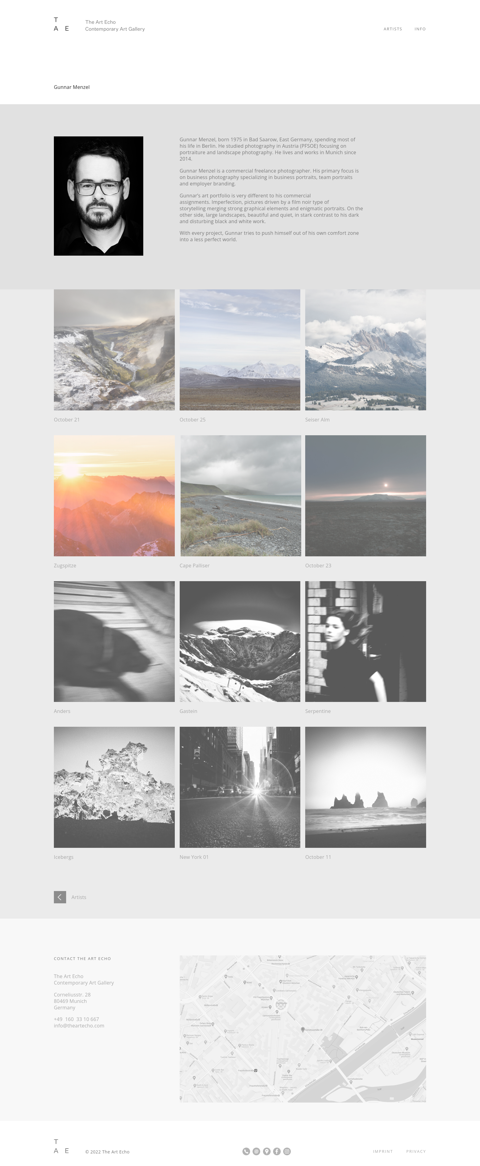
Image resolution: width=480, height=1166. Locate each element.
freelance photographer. (282, 170)
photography (224, 177)
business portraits (295, 177)
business (197, 177)
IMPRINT (383, 1151)
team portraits (336, 177)
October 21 (67, 419)
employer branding (212, 183)
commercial (239, 170)
